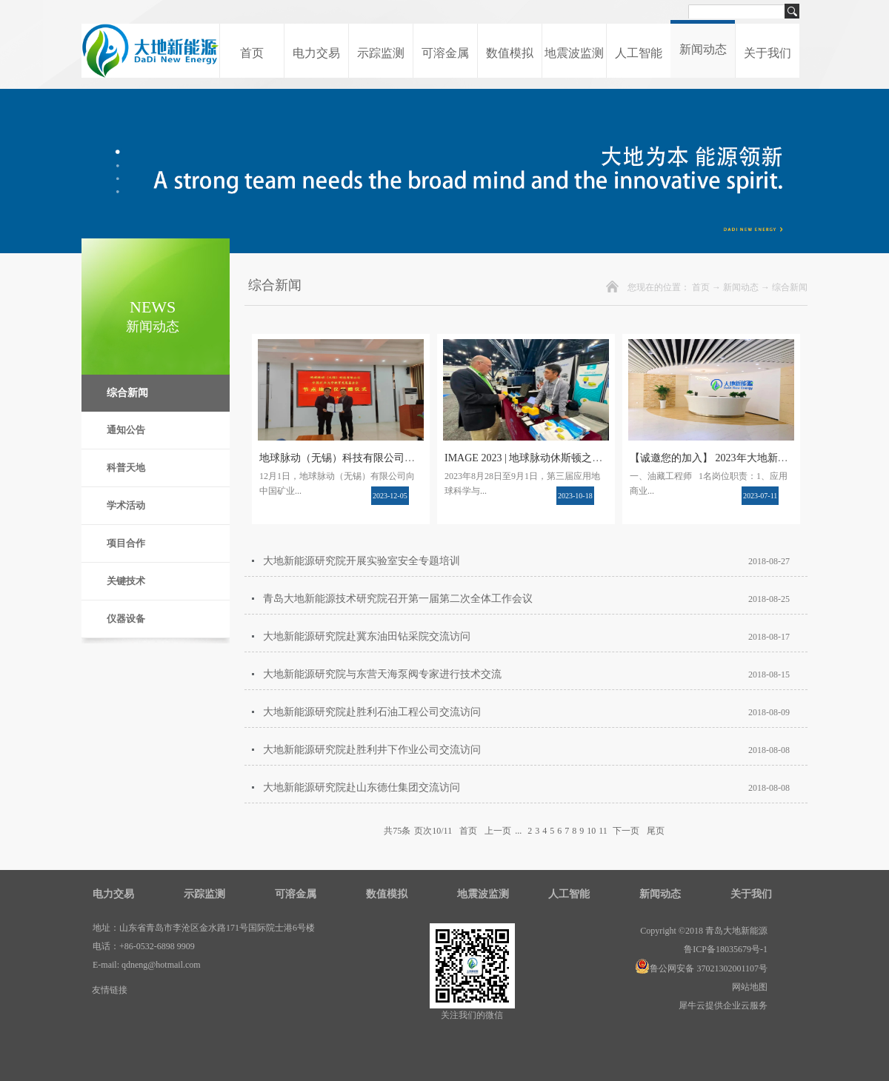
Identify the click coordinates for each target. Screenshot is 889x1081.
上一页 (498, 831)
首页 (252, 53)
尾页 (656, 831)
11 (603, 831)
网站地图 (747, 987)
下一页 (626, 831)
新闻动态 (741, 287)
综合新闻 (790, 287)
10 (591, 831)
